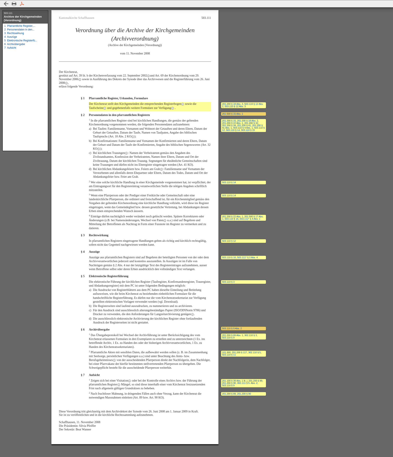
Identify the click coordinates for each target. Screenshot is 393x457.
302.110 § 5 (254, 352)
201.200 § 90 (229, 383)
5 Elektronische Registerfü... (20, 40)
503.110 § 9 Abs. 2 (232, 328)
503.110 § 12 (229, 241)
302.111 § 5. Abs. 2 (247, 383)
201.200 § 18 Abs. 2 (247, 120)
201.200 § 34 (229, 125)
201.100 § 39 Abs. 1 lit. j (234, 380)
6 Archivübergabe (14, 44)
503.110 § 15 (248, 130)
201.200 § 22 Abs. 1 (232, 123)
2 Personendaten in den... (19, 29)
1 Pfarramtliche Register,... (19, 26)
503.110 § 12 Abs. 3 (235, 106)
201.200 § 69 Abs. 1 (232, 335)
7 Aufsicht (10, 48)
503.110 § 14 (233, 130)
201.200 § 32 (251, 123)
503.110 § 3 (228, 282)
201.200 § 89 (255, 380)
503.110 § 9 (228, 337)
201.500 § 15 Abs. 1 (232, 114)
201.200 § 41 (244, 125)
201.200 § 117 (239, 352)
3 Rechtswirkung (14, 33)
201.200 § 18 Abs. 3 (232, 104)
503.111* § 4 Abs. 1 (250, 219)
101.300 (226, 352)
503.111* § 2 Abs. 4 (247, 257)
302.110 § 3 (250, 335)
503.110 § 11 (229, 354)
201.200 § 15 (229, 120)
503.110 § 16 (231, 219)
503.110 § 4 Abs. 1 (243, 127)
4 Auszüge (10, 37)
